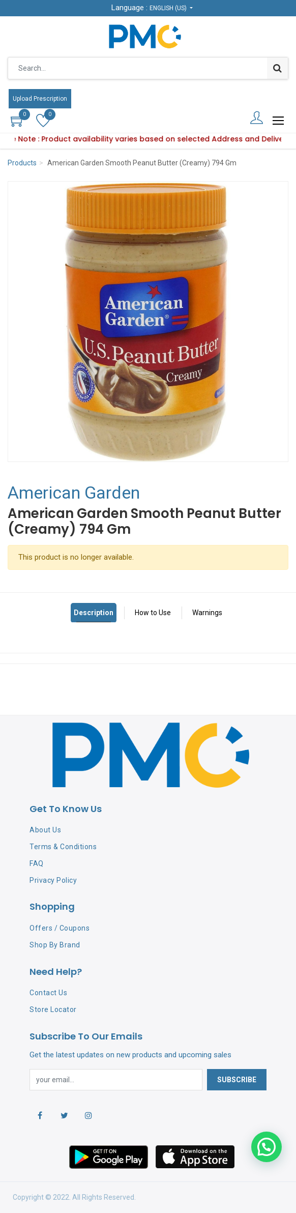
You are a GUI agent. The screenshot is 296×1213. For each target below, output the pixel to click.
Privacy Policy (53, 880)
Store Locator (53, 1009)
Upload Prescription (40, 98)
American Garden (74, 492)
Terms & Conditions (63, 847)
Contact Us (48, 993)
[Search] (277, 68)
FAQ (36, 863)
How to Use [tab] (153, 613)
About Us (45, 830)
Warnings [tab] (207, 613)
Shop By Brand (54, 945)
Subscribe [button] (236, 1080)
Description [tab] (93, 613)
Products (22, 163)
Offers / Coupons (59, 928)
